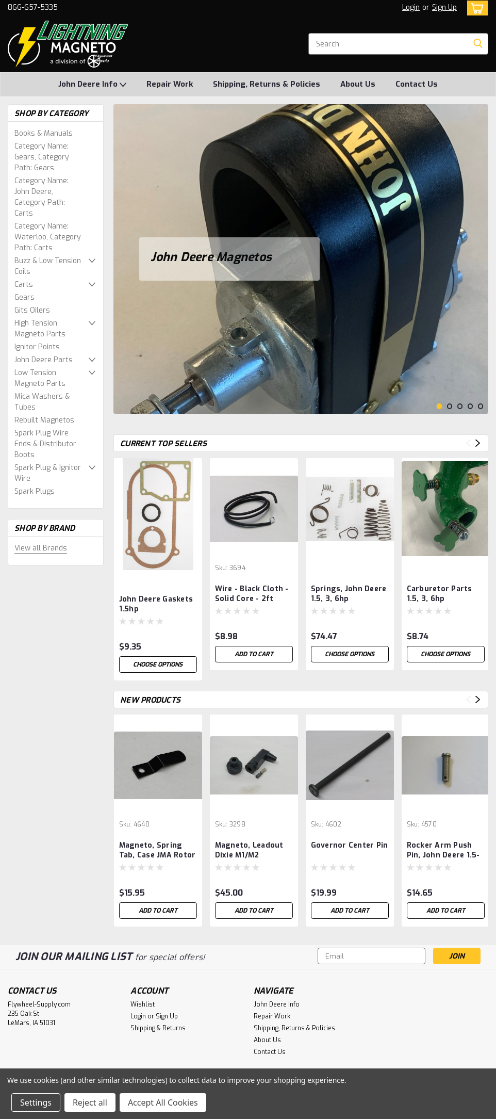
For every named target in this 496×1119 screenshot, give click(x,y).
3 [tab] (460, 406)
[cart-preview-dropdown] (475, 8)
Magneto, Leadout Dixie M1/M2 (249, 850)
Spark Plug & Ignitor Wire (47, 473)
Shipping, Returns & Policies (266, 84)
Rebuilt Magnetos (44, 420)
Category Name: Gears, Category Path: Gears (41, 157)
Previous (468, 443)
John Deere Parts (43, 360)
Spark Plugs (34, 491)
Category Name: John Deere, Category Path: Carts (41, 197)
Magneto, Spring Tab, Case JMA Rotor (157, 850)
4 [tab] (470, 406)
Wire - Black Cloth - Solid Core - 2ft (252, 594)
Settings (36, 1102)
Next (478, 443)
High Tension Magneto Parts (39, 328)
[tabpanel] (300, 259)
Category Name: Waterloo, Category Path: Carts (47, 237)
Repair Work (169, 84)
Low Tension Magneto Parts (39, 378)
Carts (23, 284)
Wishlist (142, 1004)
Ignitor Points (37, 347)
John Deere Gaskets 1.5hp (156, 604)
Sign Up (444, 7)
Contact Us (416, 84)
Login (411, 7)
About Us (357, 84)
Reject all (90, 1102)
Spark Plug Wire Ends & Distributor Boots (45, 444)
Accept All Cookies (163, 1102)
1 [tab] (439, 406)
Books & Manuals (43, 133)
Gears (24, 297)
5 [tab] (481, 406)
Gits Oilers (32, 310)
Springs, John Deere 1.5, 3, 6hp (349, 594)
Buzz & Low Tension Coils (47, 266)
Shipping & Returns (158, 1028)
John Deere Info (92, 84)
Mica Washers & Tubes (42, 402)
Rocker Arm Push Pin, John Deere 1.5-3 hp (443, 850)
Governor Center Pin (349, 845)
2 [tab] (450, 406)
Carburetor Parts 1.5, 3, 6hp (439, 594)
